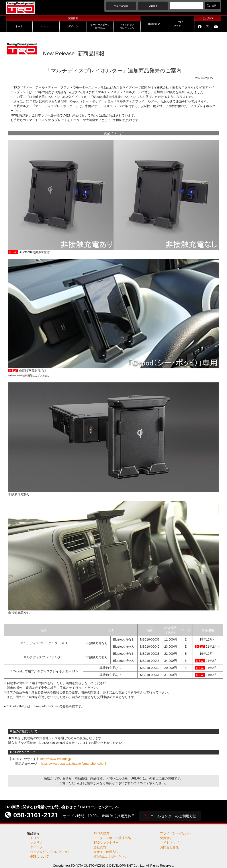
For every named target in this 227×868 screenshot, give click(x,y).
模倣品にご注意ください (111, 856)
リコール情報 (121, 5)
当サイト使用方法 (106, 852)
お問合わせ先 (169, 847)
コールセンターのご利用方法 (173, 816)
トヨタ (34, 838)
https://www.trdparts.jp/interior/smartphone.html (73, 763)
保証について (39, 856)
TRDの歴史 (101, 833)
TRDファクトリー (106, 842)
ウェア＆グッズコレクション (50, 852)
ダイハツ (36, 847)
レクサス (36, 842)
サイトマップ (169, 842)
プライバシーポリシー (175, 833)
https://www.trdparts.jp (55, 759)
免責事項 (166, 838)
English (153, 5)
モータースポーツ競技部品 (112, 838)
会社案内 (100, 847)
